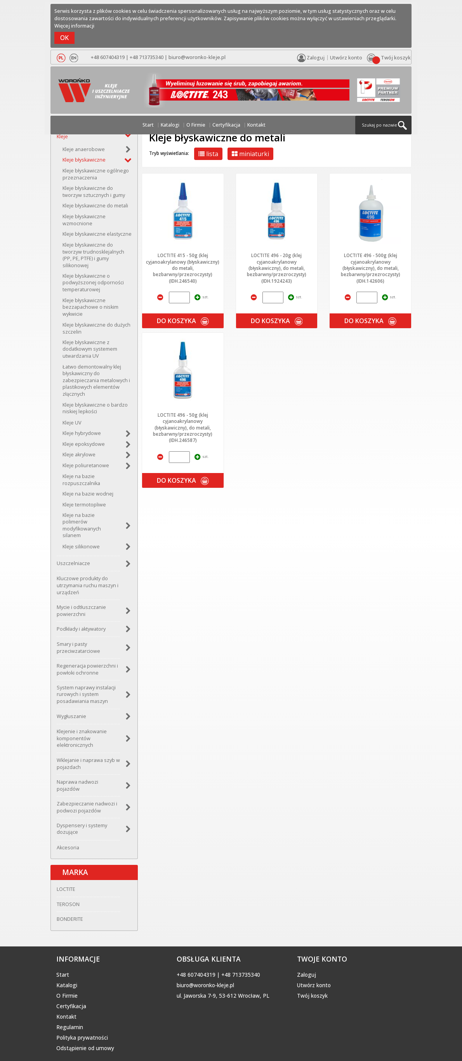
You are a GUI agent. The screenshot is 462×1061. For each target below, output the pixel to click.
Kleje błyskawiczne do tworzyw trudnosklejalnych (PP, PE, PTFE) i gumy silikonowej (93, 255)
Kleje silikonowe (81, 546)
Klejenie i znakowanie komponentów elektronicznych (82, 738)
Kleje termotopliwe (84, 504)
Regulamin (69, 1027)
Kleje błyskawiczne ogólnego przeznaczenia (96, 174)
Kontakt (256, 125)
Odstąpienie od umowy (85, 1048)
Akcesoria (68, 847)
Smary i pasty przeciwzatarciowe (78, 647)
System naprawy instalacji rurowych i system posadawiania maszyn (86, 694)
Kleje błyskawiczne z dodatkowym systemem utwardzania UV (90, 349)
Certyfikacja (226, 125)
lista (208, 154)
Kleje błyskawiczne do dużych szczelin (96, 328)
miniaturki (250, 154)
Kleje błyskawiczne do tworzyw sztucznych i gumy (94, 191)
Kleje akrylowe (79, 454)
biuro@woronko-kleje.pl (197, 57)
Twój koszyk (312, 995)
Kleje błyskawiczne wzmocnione (84, 220)
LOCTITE (66, 889)
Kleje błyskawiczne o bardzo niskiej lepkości (95, 408)
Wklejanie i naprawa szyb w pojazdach (88, 764)
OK (64, 37)
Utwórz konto (346, 57)
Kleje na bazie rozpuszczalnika (81, 480)
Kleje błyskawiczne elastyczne (97, 234)
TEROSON (68, 904)
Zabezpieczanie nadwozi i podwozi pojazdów (87, 807)
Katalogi (170, 125)
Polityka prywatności (82, 1037)
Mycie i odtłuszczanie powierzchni (81, 610)
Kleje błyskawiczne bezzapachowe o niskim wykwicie (90, 307)
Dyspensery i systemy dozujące (82, 829)
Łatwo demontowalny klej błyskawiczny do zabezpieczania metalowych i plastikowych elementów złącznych (96, 381)
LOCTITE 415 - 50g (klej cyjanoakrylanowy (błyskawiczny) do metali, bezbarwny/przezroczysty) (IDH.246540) (182, 268)
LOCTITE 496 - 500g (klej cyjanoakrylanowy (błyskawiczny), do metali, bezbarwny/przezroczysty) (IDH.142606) (370, 268)
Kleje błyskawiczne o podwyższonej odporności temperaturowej (93, 283)
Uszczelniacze (73, 563)
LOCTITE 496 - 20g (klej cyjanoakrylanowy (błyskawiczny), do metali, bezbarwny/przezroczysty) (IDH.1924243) (276, 268)
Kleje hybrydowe (82, 433)
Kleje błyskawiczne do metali (95, 205)
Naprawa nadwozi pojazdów (77, 785)
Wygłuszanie (71, 716)
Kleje (62, 136)
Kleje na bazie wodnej (88, 493)
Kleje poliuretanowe (86, 465)
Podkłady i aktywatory (81, 629)
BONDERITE (70, 919)
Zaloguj (306, 974)
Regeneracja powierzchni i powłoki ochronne (87, 669)
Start (148, 125)
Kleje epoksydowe (84, 444)
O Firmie (195, 125)
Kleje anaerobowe (84, 149)
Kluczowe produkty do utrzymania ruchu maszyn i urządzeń (87, 585)
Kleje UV (72, 422)
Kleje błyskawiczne (84, 160)
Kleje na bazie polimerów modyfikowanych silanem (82, 525)
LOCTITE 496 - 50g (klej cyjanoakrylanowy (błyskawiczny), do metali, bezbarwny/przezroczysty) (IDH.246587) (182, 428)
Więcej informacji (74, 26)
